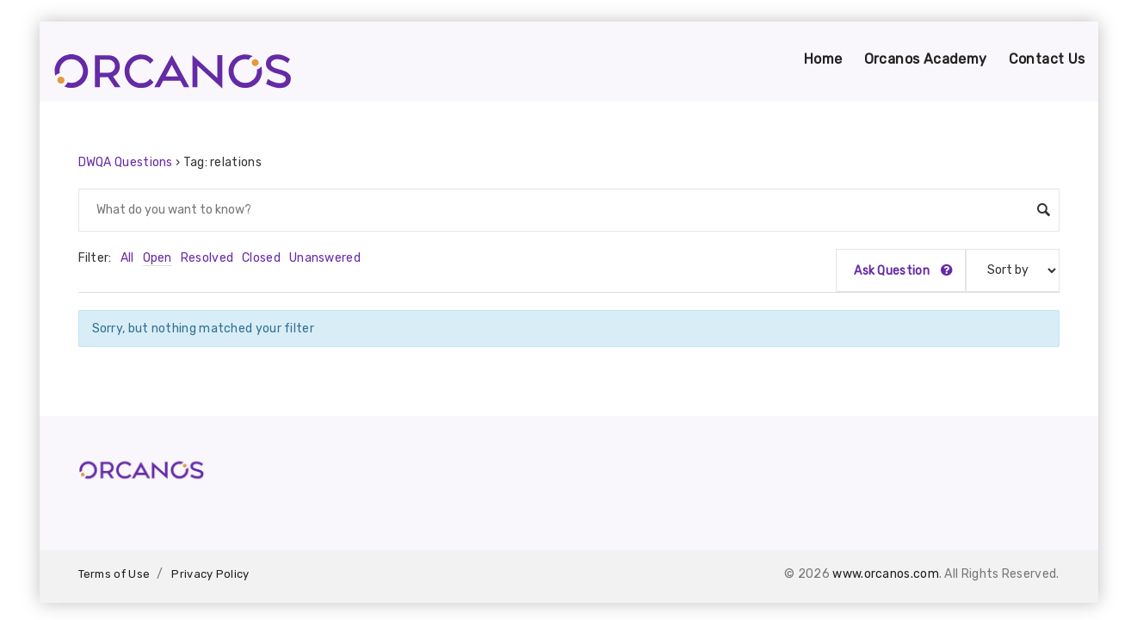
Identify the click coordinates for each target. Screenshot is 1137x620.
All (127, 258)
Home (823, 59)
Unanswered (325, 258)
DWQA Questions (125, 162)
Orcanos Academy (925, 59)
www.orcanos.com (885, 574)
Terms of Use (114, 573)
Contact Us (1047, 59)
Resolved (207, 258)
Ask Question (903, 271)
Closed (261, 258)
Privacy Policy (210, 573)
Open (157, 258)
